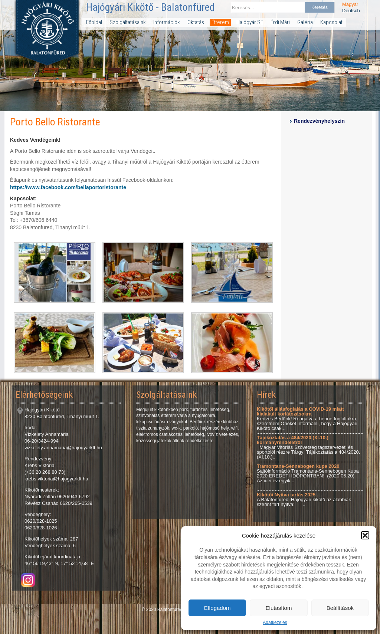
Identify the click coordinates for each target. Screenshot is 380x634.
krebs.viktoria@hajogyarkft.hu (56, 479)
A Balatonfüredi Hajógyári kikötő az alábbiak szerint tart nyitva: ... (304, 499)
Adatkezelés (275, 622)
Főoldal (94, 22)
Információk (166, 22)
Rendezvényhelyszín (319, 121)
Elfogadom (217, 608)
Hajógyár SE (249, 22)
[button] (365, 535)
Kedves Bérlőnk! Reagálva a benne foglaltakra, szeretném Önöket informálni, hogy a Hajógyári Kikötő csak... (307, 418)
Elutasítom (279, 608)
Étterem (220, 22)
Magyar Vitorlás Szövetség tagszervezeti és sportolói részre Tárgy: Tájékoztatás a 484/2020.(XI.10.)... (308, 447)
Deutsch (351, 10)
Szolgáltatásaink (127, 22)
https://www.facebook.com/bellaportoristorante (68, 187)
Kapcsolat (331, 22)
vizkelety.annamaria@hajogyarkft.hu (63, 447)
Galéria (305, 22)
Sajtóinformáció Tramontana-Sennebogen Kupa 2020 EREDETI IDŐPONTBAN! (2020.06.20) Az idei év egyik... (308, 473)
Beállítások (340, 608)
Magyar (350, 4)
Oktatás (195, 22)
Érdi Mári (280, 22)
